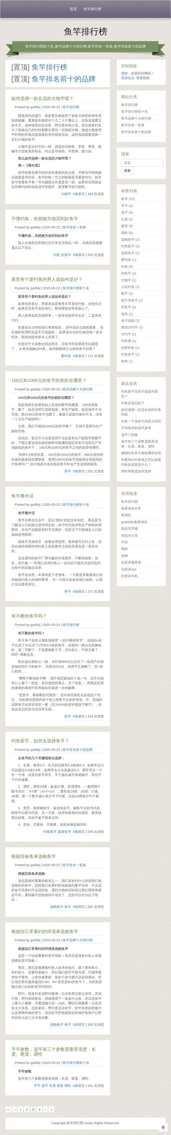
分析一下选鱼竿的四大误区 (141, 421)
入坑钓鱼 (130, 287)
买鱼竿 (128, 307)
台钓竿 (128, 334)
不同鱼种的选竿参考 (136, 428)
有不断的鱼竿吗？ (29, 615)
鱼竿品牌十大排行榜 (78, 389)
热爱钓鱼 (130, 348)
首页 (73, 9)
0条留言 (79, 194)
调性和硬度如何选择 (136, 471)
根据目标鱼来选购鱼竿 (33, 856)
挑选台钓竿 (132, 327)
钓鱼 (56, 255)
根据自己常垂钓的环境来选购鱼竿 (44, 931)
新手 (127, 293)
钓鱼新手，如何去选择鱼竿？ (40, 740)
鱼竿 (67, 471)
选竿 (44, 1085)
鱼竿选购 (130, 320)
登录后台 (127, 78)
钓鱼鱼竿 (130, 354)
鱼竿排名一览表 (74, 227)
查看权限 (143, 78)
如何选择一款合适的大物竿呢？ (42, 98)
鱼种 (127, 361)
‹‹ (8, 1109)
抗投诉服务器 (131, 562)
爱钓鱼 (66, 356)
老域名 (126, 515)
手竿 (37, 1085)
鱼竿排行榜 (92, 9)
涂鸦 (124, 556)
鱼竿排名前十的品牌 (64, 79)
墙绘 (124, 549)
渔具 (127, 314)
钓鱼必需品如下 (133, 403)
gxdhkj (35, 107)
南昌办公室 (129, 535)
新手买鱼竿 (132, 300)
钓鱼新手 (50, 831)
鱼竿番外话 (22, 496)
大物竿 (66, 194)
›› (51, 1109)
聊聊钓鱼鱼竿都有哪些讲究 (141, 453)
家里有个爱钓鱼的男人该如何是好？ (47, 279)
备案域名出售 (131, 508)
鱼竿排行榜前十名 (76, 288)
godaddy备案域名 (134, 522)
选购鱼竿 (56, 907)
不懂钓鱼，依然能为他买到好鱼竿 (44, 218)
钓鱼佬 (128, 341)
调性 (67, 1085)
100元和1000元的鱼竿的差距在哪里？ (49, 380)
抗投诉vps (128, 569)
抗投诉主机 (129, 576)
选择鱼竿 (64, 831)
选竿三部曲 (129, 435)
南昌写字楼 (129, 528)
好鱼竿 (66, 255)
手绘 (124, 542)
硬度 (60, 1085)
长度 (52, 1085)
